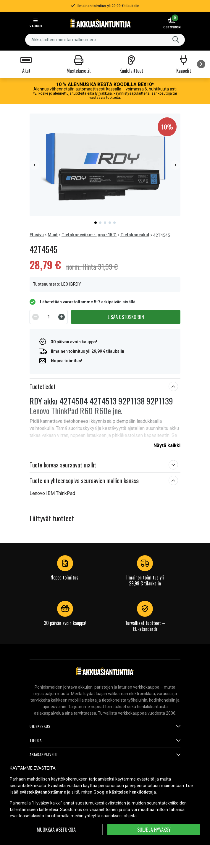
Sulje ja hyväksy (154, 829)
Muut (53, 234)
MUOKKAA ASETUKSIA (56, 829)
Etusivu (37, 234)
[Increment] (61, 317)
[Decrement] (35, 317)
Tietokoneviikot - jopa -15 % (89, 234)
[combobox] (105, 40)
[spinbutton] (48, 317)
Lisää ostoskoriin (126, 316)
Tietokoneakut (134, 234)
